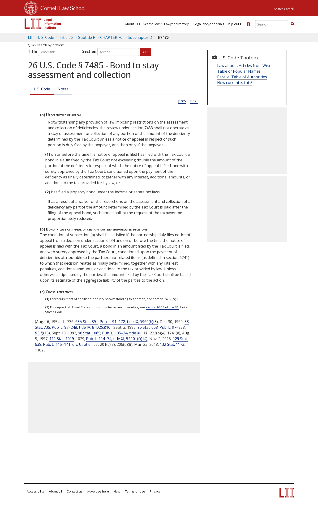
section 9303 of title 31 (162, 307)
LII (30, 37)
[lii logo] (43, 23)
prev (182, 100)
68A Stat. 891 (86, 321)
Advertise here (98, 491)
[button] (292, 24)
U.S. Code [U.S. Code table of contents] (46, 37)
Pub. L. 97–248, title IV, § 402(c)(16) (82, 327)
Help (117, 491)
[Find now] (292, 24)
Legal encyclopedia (207, 24)
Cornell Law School (62, 7)
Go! (145, 51)
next (194, 100)
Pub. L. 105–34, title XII (122, 333)
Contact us (74, 491)
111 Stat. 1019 (61, 338)
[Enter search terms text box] (271, 24)
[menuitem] (131, 24)
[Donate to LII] (248, 24)
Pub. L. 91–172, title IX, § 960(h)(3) (129, 321)
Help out (233, 24)
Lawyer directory (176, 24)
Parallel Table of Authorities (242, 77)
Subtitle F (86, 37)
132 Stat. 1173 (172, 344)
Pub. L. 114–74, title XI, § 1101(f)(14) (116, 338)
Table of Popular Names (239, 71)
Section (89, 51)
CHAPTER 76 (111, 37)
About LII (131, 24)
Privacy (155, 491)
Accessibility (35, 491)
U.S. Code (42, 89)
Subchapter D (140, 37)
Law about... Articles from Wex (243, 65)
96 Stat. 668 (148, 327)
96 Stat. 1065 (89, 333)
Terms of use (135, 491)
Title (32, 51)
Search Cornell (284, 9)
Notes (63, 89)
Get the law (151, 24)
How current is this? (234, 82)
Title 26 (66, 37)
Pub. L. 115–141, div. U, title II (68, 344)
